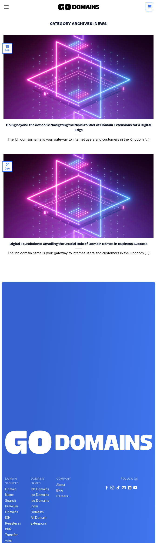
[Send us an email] (124, 488)
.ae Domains (40, 500)
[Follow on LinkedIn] (129, 488)
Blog (59, 490)
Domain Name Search (11, 494)
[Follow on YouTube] (135, 488)
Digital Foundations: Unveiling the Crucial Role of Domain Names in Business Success (78, 243)
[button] (6, 7)
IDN (7, 517)
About (60, 485)
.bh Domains (40, 489)
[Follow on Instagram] (112, 488)
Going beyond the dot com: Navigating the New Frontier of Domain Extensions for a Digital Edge (78, 127)
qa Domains (40, 495)
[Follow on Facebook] (107, 488)
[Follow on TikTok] (118, 488)
